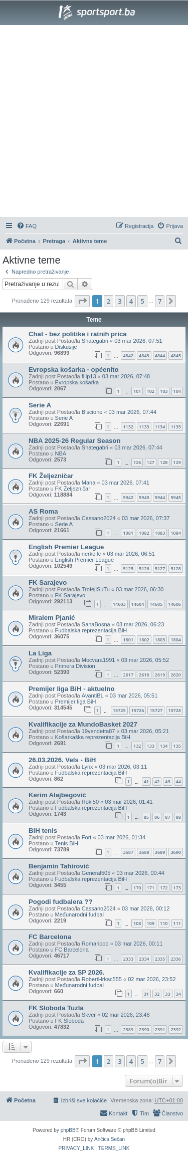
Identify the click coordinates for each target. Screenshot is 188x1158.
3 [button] (119, 301)
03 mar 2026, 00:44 (140, 873)
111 (177, 923)
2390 (144, 1029)
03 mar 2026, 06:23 (140, 624)
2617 (128, 674)
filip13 (89, 376)
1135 (175, 426)
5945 (175, 497)
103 (163, 391)
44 (178, 781)
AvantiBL (93, 695)
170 (137, 887)
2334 (144, 959)
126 (137, 462)
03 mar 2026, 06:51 (131, 554)
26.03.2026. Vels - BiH (62, 760)
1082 (144, 533)
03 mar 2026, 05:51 (133, 695)
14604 (137, 604)
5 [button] (142, 301)
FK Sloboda (69, 1021)
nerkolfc (91, 554)
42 (156, 781)
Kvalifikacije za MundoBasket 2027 (83, 724)
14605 (155, 604)
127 (150, 462)
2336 (175, 959)
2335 (160, 959)
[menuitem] (27, 226)
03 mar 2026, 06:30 (139, 589)
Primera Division (75, 666)
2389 (128, 1029)
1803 (160, 639)
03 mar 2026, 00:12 (145, 908)
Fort (87, 837)
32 (156, 994)
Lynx (87, 767)
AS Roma (43, 511)
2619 (160, 674)
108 (137, 923)
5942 (128, 497)
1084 (175, 533)
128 (163, 462)
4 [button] (131, 301)
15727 (155, 710)
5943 (144, 497)
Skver (89, 1015)
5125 (128, 568)
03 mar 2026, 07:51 (138, 341)
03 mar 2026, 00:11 (138, 944)
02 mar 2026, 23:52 (151, 979)
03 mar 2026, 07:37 (145, 518)
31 (146, 994)
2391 (160, 1029)
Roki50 (90, 802)
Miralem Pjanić (52, 617)
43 (167, 781)
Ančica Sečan (109, 1139)
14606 (174, 604)
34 (178, 994)
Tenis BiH (66, 843)
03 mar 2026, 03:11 (123, 767)
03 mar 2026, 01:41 (128, 802)
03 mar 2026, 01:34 (121, 837)
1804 (175, 639)
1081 (128, 533)
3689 (160, 852)
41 (146, 781)
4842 (128, 355)
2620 (175, 674)
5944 (160, 497)
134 (163, 746)
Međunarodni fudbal (79, 914)
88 (178, 817)
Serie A (40, 405)
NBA (61, 453)
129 (177, 462)
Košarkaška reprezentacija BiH (92, 737)
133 (150, 746)
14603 (119, 604)
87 (167, 817)
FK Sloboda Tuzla (56, 1008)
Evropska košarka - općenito (74, 369)
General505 (96, 873)
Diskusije (66, 347)
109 (150, 923)
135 (177, 746)
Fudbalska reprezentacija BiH (91, 630)
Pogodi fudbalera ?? (60, 901)
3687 (128, 852)
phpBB (68, 1130)
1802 (144, 639)
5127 (160, 568)
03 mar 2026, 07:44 (132, 412)
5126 (144, 568)
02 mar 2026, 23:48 (125, 1015)
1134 (160, 426)
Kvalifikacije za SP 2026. (67, 972)
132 (137, 746)
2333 (128, 959)
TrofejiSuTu (96, 589)
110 (163, 923)
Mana (89, 483)
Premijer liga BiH (75, 702)
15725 (119, 710)
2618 (144, 674)
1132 (128, 426)
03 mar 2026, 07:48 (126, 376)
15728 (174, 710)
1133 (144, 426)
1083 (160, 533)
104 (177, 391)
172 (163, 887)
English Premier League (66, 547)
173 (177, 887)
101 (137, 391)
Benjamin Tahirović (59, 866)
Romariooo (95, 944)
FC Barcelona (50, 937)
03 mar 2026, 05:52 (145, 660)
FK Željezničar (51, 476)
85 (146, 817)
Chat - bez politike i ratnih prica (78, 334)
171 (150, 887)
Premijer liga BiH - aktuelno (71, 688)
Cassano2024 (99, 518)
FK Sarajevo (48, 582)
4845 (175, 355)
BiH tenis (43, 830)
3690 (175, 852)
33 (167, 994)
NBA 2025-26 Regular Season (74, 440)
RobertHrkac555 (102, 979)
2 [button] (108, 301)
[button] (82, 301)
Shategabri (95, 341)
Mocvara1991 (98, 660)
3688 (144, 852)
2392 (175, 1029)
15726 (137, 710)
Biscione (92, 412)
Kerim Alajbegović (57, 795)
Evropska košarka (77, 382)
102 (150, 391)
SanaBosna (96, 624)
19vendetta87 (98, 731)
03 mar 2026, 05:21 (145, 731)
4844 (160, 355)
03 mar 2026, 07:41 (125, 483)
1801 (128, 639)
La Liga (40, 653)
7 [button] (159, 301)
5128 (175, 568)
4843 (144, 355)
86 (156, 817)
